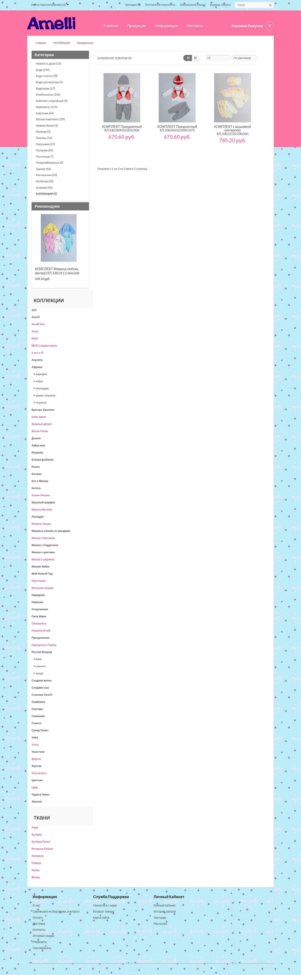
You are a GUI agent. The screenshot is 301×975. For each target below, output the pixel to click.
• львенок (39, 666)
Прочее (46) (43, 169)
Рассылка (160, 923)
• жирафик (40, 374)
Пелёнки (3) (43, 131)
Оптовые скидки (43, 935)
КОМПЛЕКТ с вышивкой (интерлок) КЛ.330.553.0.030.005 (232, 130)
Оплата (38, 917)
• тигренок (40, 402)
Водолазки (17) (45, 88)
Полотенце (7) (45, 156)
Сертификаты (42, 948)
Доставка (39, 923)
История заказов (165, 911)
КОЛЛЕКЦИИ (62, 42)
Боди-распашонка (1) (49, 82)
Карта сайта (101, 917)
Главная (41, 42)
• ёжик (37, 659)
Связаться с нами (105, 905)
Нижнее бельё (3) (47, 125)
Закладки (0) (133, 4)
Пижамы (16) (44, 138)
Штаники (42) (44, 187)
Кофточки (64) (45, 113)
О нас (36, 905)
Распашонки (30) (46, 175)
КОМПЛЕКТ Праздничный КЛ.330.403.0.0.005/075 (177, 128)
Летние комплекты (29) (50, 119)
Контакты (39, 929)
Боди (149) (43, 69)
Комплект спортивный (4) (52, 100)
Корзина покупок (220, 4)
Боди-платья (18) (47, 76)
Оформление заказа (192, 4)
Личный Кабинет (165, 905)
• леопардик (41, 388)
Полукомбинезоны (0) (49, 162)
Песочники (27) (45, 144)
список (196, 58)
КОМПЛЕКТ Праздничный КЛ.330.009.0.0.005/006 (122, 128)
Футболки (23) (45, 181)
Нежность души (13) (48, 63)
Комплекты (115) (46, 107)
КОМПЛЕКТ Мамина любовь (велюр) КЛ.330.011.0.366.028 (57, 271)
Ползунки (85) (44, 150)
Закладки (160, 917)
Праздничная (85, 42)
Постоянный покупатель (160, 4)
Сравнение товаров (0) (114, 58)
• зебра (38, 381)
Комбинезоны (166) (48, 94)
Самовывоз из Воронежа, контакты (56, 911)
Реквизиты (40, 942)
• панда (38, 673)
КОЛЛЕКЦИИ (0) (46, 193)
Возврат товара (103, 911)
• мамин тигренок (44, 395)
